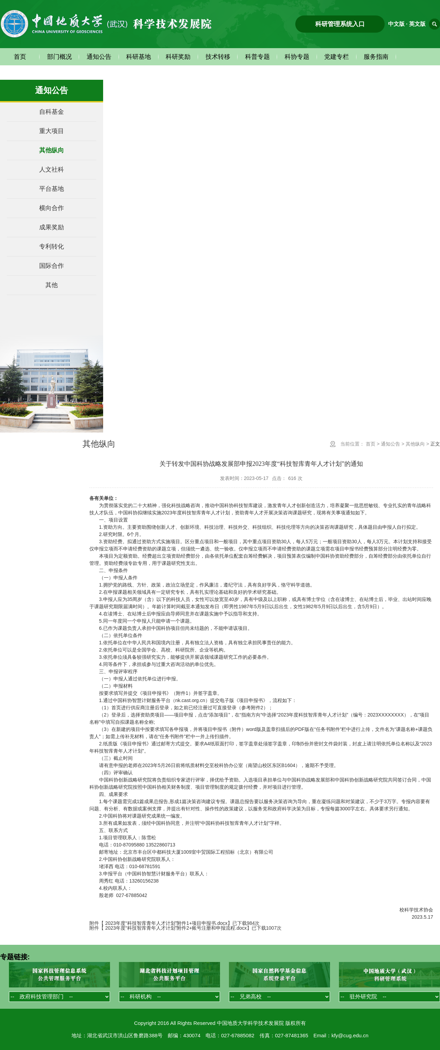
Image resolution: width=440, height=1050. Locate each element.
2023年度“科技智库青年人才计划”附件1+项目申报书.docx (166, 923)
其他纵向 (51, 150)
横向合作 (51, 208)
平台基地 (51, 188)
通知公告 (99, 56)
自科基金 (51, 111)
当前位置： (352, 444)
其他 (51, 285)
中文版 (396, 24)
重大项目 (51, 131)
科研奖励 (178, 56)
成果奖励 (51, 227)
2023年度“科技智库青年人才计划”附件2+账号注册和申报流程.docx (176, 928)
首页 (20, 56)
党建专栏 (336, 56)
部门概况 (59, 56)
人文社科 (51, 169)
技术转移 (218, 56)
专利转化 (51, 246)
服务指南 (376, 56)
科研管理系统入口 (340, 24)
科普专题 (257, 56)
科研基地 (138, 56)
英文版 (417, 24)
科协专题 (297, 56)
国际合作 (51, 265)
